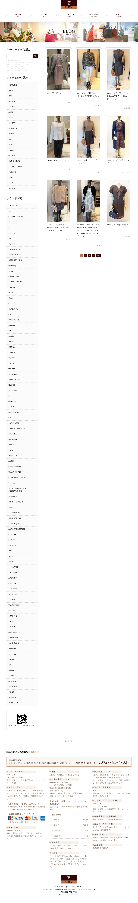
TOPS (10, 177)
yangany (11, 507)
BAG (10, 139)
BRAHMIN (12, 616)
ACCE (11, 112)
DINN (10, 90)
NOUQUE (12, 697)
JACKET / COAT (15, 166)
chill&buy (12, 401)
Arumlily (11, 325)
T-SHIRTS (12, 128)
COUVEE (12, 534)
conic (10, 562)
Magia (11, 298)
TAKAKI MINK (14, 513)
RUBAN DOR (13, 374)
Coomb (11, 670)
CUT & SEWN (14, 161)
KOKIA (11, 676)
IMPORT (11, 123)
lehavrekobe (13, 445)
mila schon (12, 434)
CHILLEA (12, 583)
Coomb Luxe (13, 276)
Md (9, 211)
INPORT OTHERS (15, 502)
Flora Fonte (13, 638)
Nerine (11, 556)
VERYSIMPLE (14, 255)
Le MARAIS (13, 567)
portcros (11, 540)
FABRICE (12, 407)
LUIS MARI (13, 572)
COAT (10, 145)
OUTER (11, 156)
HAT (10, 96)
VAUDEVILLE (14, 605)
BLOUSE (12, 172)
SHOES (11, 101)
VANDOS (12, 287)
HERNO (11, 293)
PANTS (11, 150)
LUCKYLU (12, 206)
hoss (10, 396)
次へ (98, 255)
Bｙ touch (12, 244)
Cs (9, 418)
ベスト (11, 118)
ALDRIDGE (13, 681)
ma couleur (13, 545)
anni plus (12, 654)
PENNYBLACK (14, 380)
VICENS (11, 363)
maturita (11, 611)
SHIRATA (12, 600)
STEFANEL (13, 496)
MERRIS (11, 347)
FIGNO (11, 692)
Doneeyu (12, 648)
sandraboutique (14, 466)
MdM (10, 551)
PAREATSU (13, 309)
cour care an (13, 412)
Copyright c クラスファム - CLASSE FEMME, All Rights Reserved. (69, 900)
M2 (9, 238)
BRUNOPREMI (14, 518)
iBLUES (11, 385)
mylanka (11, 358)
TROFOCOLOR (14, 249)
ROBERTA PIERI (15, 260)
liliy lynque (12, 439)
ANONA (11, 461)
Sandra (11, 336)
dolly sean (12, 589)
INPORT (11, 621)
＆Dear (11, 331)
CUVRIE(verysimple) (17, 477)
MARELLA (12, 456)
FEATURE (12, 85)
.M (9, 222)
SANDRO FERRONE (17, 429)
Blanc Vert (12, 594)
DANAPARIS (13, 320)
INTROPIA (12, 390)
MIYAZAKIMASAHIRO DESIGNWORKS (17, 489)
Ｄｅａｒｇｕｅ (14, 524)
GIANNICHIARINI (15, 217)
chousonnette (14, 632)
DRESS (11, 188)
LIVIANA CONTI (15, 282)
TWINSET (12, 352)
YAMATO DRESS (15, 472)
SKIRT (11, 183)
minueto (11, 233)
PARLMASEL (13, 423)
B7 (9, 665)
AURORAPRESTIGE (16, 529)
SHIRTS (11, 107)
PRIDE (11, 450)
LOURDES (12, 627)
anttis (10, 271)
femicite (11, 369)
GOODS (11, 134)
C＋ (10, 314)
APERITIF (12, 578)
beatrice (11, 483)
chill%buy (12, 266)
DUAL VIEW (13, 703)
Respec (11, 659)
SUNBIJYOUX (14, 643)
